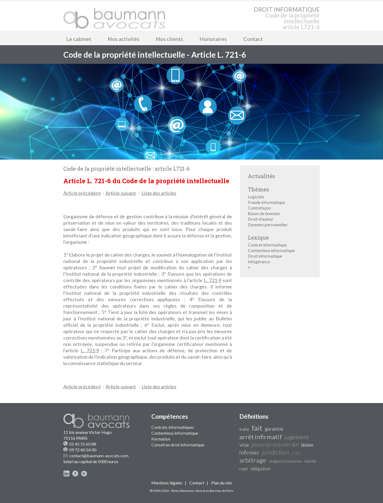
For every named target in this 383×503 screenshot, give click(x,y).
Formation (160, 438)
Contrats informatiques (172, 427)
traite (244, 429)
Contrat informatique (267, 244)
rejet (243, 468)
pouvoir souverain (275, 444)
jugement (297, 437)
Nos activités (123, 39)
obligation (260, 468)
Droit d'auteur (260, 218)
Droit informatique (265, 255)
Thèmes (258, 189)
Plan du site (221, 482)
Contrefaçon (259, 207)
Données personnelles (268, 224)
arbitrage (252, 460)
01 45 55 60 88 (82, 443)
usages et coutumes (285, 461)
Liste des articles (158, 193)
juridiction (275, 452)
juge (296, 453)
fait (257, 428)
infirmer (249, 452)
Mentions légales (166, 482)
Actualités (261, 176)
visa (244, 444)
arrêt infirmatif (260, 437)
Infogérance (259, 261)
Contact (253, 39)
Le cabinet (78, 39)
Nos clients (169, 39)
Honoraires (213, 39)
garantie (274, 429)
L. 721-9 (212, 280)
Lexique (258, 237)
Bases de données (264, 213)
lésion (307, 445)
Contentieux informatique (271, 250)
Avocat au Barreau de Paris (214, 491)
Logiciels (256, 196)
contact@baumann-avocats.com (98, 455)
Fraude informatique (266, 202)
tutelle (310, 460)
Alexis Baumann (182, 491)
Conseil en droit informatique (177, 444)
